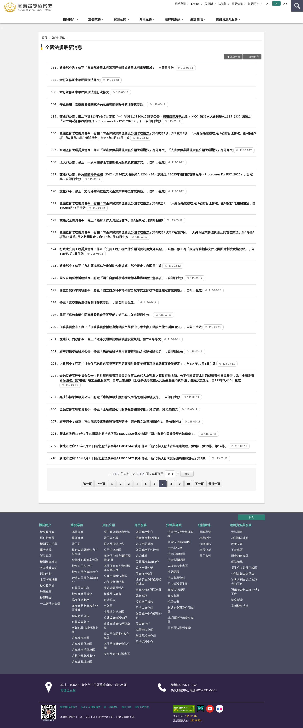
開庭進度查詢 (144, 573)
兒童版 (209, 3)
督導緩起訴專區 (82, 661)
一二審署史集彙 (50, 603)
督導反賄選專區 (82, 643)
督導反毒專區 (80, 637)
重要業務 (94, 19)
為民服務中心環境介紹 (149, 615)
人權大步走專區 (178, 565)
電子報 (76, 543)
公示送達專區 (112, 549)
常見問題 (173, 571)
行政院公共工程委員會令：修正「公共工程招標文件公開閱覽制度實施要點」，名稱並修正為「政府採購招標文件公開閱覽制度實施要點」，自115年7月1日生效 (157, 251)
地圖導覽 (46, 591)
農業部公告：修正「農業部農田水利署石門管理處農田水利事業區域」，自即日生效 (128, 68)
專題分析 (205, 549)
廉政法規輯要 (176, 589)
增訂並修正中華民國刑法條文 (91, 80)
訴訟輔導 (141, 555)
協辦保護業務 (80, 599)
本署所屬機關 (48, 579)
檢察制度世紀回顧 (147, 537)
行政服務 (205, 543)
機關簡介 (69, 19)
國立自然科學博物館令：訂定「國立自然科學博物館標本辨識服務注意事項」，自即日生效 (132, 278)
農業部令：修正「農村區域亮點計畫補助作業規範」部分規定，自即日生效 (121, 266)
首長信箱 (127, 707)
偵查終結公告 (80, 615)
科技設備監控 (80, 621)
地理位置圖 (68, 690)
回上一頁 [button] (235, 56)
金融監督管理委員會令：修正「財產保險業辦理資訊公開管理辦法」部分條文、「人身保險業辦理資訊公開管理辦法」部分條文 (157, 150)
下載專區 (237, 549)
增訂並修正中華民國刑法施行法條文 (95, 92)
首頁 (44, 37)
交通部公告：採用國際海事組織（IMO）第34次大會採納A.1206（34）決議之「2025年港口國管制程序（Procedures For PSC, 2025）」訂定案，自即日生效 (156, 177)
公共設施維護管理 (115, 617)
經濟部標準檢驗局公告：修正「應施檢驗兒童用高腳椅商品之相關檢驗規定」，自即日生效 (132, 351)
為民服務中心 (144, 531)
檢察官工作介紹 (82, 565)
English (195, 3)
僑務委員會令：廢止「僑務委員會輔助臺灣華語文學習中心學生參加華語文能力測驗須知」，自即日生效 (142, 327)
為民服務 (145, 19)
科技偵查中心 (80, 587)
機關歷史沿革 (48, 543)
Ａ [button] (276, 3)
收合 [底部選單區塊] (251, 517)
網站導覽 (180, 3)
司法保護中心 (144, 641)
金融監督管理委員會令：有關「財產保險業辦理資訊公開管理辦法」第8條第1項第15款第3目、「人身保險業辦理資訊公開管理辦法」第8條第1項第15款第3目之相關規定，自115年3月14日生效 (157, 235)
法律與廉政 (172, 19)
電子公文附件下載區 (244, 567)
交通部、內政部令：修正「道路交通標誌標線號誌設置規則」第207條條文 (121, 339)
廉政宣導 (173, 595)
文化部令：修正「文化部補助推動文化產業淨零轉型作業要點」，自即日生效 (123, 191)
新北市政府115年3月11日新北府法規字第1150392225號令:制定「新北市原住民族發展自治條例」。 (139, 434)
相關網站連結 (240, 537)
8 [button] (171, 483)
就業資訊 (141, 595)
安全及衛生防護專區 (117, 653)
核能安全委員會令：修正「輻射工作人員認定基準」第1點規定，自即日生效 (122, 220)
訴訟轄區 (46, 555)
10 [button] (188, 483)
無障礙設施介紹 (146, 635)
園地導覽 (205, 531)
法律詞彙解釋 (176, 553)
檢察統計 (205, 537)
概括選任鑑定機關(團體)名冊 (117, 557)
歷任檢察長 (47, 537)
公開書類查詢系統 (242, 573)
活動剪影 (46, 573)
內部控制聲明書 (114, 581)
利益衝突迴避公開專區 (181, 609)
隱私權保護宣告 (69, 707)
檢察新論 (237, 599)
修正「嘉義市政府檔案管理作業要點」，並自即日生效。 (109, 302)
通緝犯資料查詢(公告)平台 (245, 591)
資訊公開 (120, 19)
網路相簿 (237, 561)
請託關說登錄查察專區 (181, 619)
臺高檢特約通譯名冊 (149, 589)
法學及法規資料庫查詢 (181, 534)
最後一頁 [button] (214, 483)
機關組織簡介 (48, 561)
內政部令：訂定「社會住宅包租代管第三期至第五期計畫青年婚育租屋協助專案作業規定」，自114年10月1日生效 (148, 364)
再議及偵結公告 (114, 543)
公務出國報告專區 (115, 575)
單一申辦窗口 (111, 707)
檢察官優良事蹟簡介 (85, 571)
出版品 (108, 605)
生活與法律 (175, 547)
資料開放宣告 (142, 707)
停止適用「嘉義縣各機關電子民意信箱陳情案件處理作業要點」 (114, 104)
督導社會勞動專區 (83, 649)
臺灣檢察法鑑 (240, 605)
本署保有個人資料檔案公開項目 (117, 567)
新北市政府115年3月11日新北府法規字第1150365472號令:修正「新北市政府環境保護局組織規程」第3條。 (145, 458)
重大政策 (46, 549)
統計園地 (196, 19)
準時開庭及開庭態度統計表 (149, 581)
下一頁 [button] (199, 483)
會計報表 (109, 599)
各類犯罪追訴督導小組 (85, 629)
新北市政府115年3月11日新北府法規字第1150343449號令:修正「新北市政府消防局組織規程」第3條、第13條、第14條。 (155, 446)
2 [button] (120, 483)
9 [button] (180, 483)
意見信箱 (237, 3)
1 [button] (112, 483)
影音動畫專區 (240, 555)
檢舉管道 (173, 601)
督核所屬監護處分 (83, 655)
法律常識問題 (176, 559)
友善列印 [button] (254, 56)
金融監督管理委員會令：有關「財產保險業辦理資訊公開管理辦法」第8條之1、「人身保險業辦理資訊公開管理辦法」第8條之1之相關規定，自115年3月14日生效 (157, 206)
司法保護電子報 (178, 583)
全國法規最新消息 (63, 47)
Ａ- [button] (268, 3)
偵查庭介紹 (143, 623)
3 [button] (129, 483)
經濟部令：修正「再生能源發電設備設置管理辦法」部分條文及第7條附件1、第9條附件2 (131, 421)
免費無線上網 (144, 629)
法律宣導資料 (176, 577)
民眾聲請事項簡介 (147, 561)
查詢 (297, 6)
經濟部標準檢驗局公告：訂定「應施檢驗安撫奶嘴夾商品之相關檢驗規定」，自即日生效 (131, 397)
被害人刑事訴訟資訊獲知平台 (244, 581)
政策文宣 (237, 543)
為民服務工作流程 (147, 549)
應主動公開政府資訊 (117, 531)
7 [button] (163, 483)
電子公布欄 (111, 537)
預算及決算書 (112, 593)
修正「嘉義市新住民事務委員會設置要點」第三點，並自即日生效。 (117, 315)
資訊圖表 (237, 531)
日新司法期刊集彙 (179, 627)
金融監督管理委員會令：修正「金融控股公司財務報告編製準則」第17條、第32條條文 (130, 409)
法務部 (222, 3)
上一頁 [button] (100, 483)
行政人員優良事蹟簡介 (85, 579)
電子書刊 (205, 555)
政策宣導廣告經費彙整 (117, 625)
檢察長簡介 (47, 531)
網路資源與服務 (226, 19)
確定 (187, 473)
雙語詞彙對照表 (114, 587)
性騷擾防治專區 (114, 611)
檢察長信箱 (47, 585)
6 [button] (154, 483)
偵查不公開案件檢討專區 (117, 635)
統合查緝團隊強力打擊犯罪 (85, 551)
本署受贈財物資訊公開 (117, 645)
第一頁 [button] (87, 483)
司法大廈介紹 (144, 607)
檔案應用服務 (144, 601)
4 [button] (137, 483)
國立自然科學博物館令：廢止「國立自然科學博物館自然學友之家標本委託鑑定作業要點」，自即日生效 (142, 290)
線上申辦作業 (144, 567)
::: (3, 2)
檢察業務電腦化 (82, 593)
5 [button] (146, 483)
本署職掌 (77, 531)
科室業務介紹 (48, 567)
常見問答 (253, 3)
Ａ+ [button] (285, 3)
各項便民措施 (144, 543)
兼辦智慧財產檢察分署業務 (85, 607)
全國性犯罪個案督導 (85, 559)
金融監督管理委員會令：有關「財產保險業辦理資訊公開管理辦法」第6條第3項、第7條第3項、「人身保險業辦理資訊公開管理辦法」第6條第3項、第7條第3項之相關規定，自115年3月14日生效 (158, 136)
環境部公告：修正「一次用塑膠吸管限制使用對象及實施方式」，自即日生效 (123, 162)
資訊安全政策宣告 (91, 707)
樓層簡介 (46, 597)
